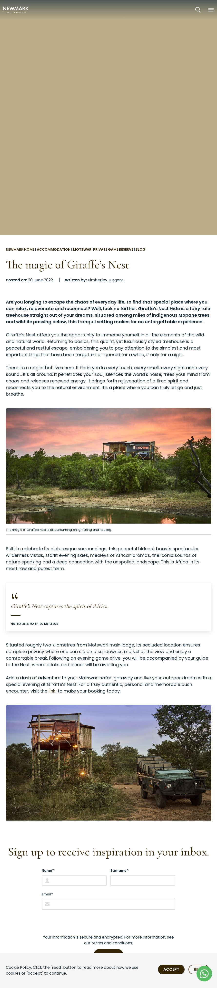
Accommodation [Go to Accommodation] (53, 249)
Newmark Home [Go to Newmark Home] (20, 249)
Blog (140, 249)
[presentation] (79, 921)
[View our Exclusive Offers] (184, 9)
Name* (48, 870)
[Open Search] (198, 10)
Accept (171, 969)
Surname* (119, 870)
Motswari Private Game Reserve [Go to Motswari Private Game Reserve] (103, 249)
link (53, 691)
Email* (47, 894)
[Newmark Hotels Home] (16, 9)
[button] (211, 10)
